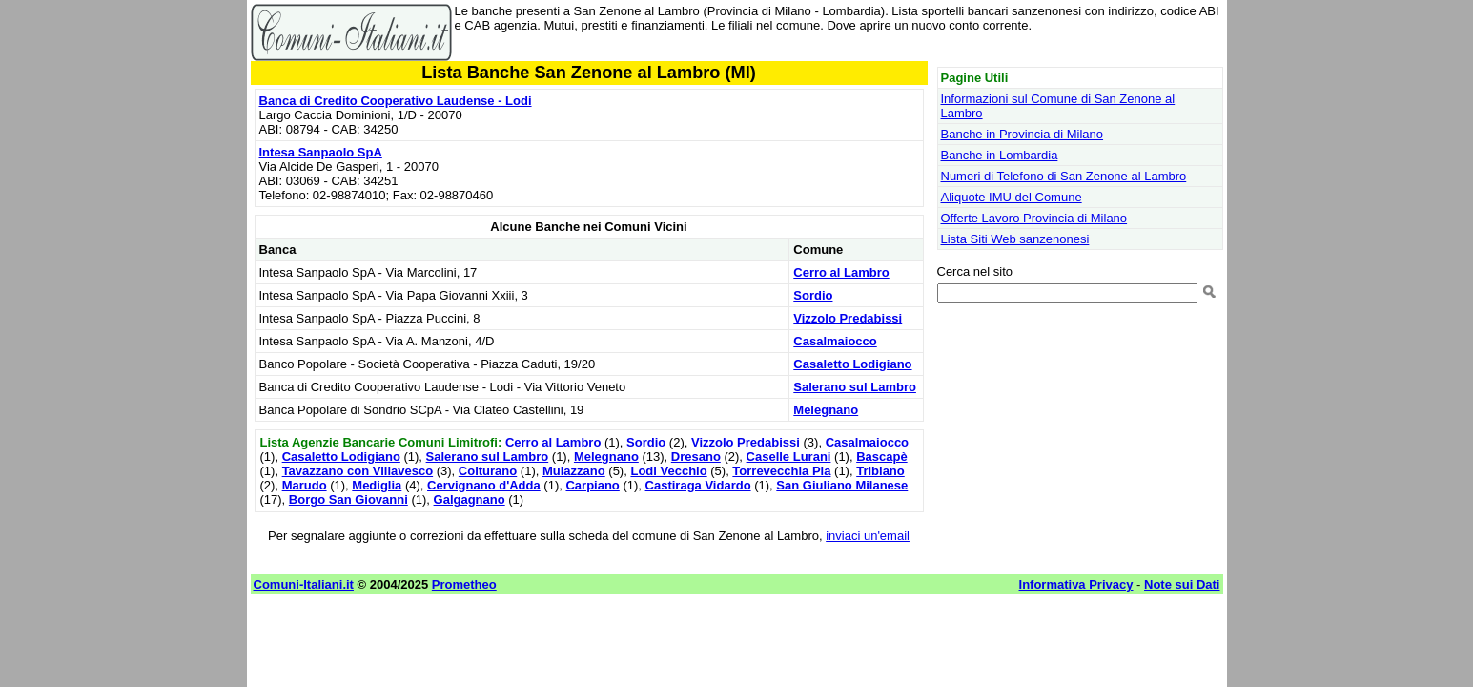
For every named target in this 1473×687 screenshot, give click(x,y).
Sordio (812, 295)
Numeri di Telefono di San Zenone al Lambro (1064, 176)
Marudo (304, 485)
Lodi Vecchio (668, 471)
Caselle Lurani (789, 456)
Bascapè (881, 456)
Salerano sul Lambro (854, 387)
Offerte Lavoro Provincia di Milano (1034, 218)
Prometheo (464, 584)
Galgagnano (469, 499)
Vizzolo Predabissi (847, 318)
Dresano (696, 456)
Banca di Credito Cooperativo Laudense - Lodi (395, 101)
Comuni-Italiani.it (304, 584)
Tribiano (880, 471)
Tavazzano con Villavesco (357, 471)
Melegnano (825, 410)
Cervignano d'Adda (484, 485)
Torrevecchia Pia (781, 471)
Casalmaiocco (834, 341)
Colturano (488, 471)
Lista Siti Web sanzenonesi (1015, 239)
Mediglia (376, 485)
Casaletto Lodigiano (852, 364)
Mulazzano (573, 471)
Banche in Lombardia (999, 155)
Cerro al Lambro (841, 272)
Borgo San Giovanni (348, 499)
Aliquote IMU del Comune (1011, 197)
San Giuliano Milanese (842, 485)
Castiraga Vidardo (698, 485)
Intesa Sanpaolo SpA (320, 152)
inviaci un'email (868, 536)
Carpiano (592, 485)
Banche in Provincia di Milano (1022, 134)
